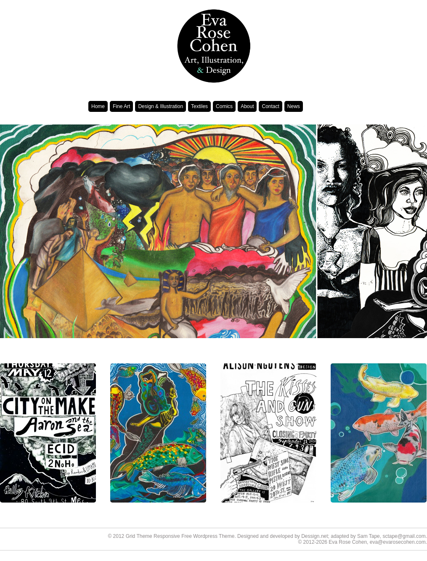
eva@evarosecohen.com (398, 542)
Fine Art (121, 106)
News (293, 106)
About (247, 106)
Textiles (199, 106)
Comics (224, 106)
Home (98, 106)
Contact (270, 106)
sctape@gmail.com (403, 536)
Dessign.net (314, 536)
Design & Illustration (160, 106)
